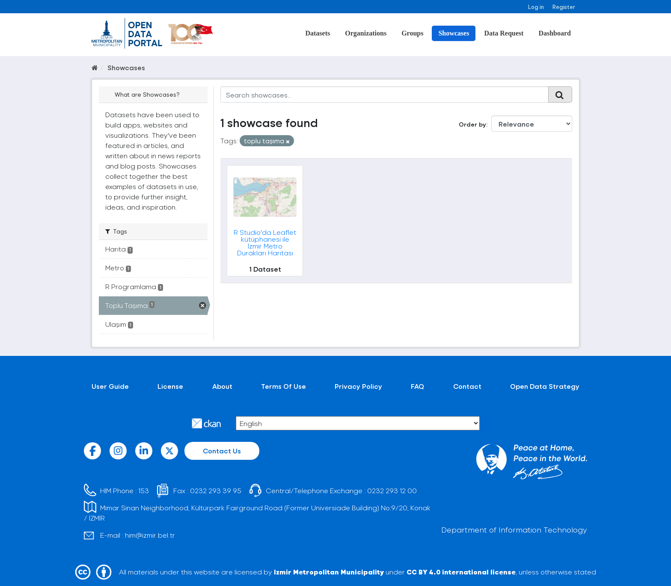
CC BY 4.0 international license (461, 571)
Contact (467, 386)
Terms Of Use (283, 386)
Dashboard (554, 33)
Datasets (317, 33)
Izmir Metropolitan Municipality (329, 571)
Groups (412, 33)
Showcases (453, 33)
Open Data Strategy (544, 386)
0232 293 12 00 (392, 490)
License (170, 386)
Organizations (365, 33)
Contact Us (222, 450)
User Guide (110, 386)
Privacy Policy (358, 386)
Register (563, 6)
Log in (536, 6)
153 (143, 490)
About (222, 386)
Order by (472, 124)
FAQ (417, 386)
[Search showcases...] (384, 94)
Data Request (503, 33)
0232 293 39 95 (215, 490)
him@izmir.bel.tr (150, 534)
